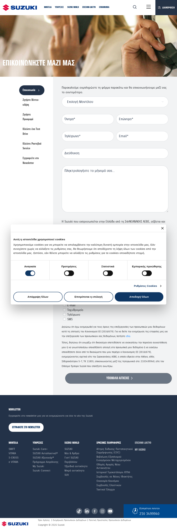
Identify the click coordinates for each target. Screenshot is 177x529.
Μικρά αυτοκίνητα (74, 470)
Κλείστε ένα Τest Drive (31, 131)
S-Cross (13, 457)
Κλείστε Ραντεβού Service (32, 146)
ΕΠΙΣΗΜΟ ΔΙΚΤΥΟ (143, 443)
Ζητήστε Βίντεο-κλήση (31, 102)
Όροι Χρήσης (44, 520)
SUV (66, 474)
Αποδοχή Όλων (139, 296)
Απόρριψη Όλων (37, 296)
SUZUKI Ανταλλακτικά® (45, 453)
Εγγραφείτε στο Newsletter (31, 160)
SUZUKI (68, 449)
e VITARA (13, 461)
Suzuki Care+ (40, 449)
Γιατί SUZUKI (71, 457)
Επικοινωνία (29, 90)
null (115, 188)
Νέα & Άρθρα (71, 453)
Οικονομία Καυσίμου (107, 480)
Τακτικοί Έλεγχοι (105, 489)
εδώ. (128, 336)
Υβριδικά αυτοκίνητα (75, 466)
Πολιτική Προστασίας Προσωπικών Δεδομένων (110, 520)
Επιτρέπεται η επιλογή (88, 296)
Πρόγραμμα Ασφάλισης (45, 461)
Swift (12, 449)
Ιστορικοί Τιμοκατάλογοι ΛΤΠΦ (113, 472)
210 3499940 (149, 513)
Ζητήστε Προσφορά (28, 117)
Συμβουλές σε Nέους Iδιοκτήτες (114, 476)
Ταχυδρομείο (75, 310)
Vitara (12, 453)
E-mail (71, 305)
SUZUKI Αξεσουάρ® (43, 457)
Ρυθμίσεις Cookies (145, 285)
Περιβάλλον (70, 461)
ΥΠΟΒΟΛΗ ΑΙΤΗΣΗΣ (117, 378)
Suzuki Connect (41, 470)
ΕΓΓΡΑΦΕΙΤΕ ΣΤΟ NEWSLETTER (26, 427)
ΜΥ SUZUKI (140, 450)
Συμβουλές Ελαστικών (108, 485)
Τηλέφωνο (73, 314)
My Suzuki (38, 466)
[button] (48, 7)
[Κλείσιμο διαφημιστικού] (162, 228)
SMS (70, 319)
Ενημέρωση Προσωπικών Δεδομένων (69, 520)
